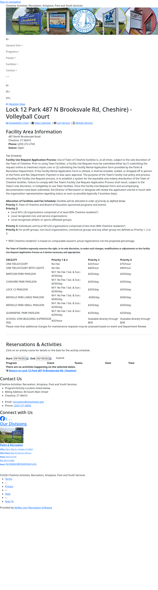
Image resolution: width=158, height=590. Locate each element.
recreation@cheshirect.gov (28, 402)
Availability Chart (17, 123)
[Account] (14, 76)
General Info (13, 45)
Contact (10, 70)
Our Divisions (13, 424)
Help (7, 494)
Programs (11, 51)
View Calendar (42, 123)
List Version (63, 123)
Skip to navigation (10, 2)
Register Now (17, 104)
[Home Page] (14, 39)
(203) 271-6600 (22, 405)
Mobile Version (84, 123)
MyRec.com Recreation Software (33, 507)
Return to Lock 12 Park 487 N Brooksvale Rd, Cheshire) (42, 370)
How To (9, 501)
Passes (10, 58)
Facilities (11, 64)
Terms (8, 479)
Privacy (9, 486)
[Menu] (8, 98)
